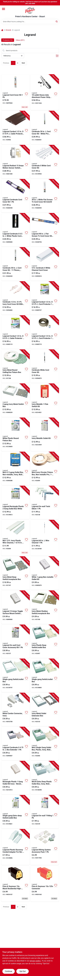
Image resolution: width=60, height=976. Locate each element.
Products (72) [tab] (7, 40)
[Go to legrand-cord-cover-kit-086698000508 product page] (15, 92)
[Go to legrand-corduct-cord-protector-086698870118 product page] (44, 332)
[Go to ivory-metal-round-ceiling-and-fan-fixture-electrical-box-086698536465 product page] (15, 366)
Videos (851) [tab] (20, 40)
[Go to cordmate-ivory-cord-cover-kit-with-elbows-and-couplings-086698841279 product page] (15, 298)
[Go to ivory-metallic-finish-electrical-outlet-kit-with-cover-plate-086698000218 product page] (44, 434)
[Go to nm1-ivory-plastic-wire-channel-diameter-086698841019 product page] (15, 538)
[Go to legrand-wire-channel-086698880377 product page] (44, 538)
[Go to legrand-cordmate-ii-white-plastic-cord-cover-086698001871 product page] (15, 230)
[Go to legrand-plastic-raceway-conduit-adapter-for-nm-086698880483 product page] (15, 847)
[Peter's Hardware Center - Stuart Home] (30, 10)
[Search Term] (30, 21)
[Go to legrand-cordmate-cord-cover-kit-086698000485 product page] (15, 196)
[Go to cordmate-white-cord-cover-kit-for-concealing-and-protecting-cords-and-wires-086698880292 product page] (44, 366)
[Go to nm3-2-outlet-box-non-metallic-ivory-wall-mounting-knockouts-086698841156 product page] (15, 468)
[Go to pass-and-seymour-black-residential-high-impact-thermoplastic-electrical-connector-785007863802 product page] (15, 884)
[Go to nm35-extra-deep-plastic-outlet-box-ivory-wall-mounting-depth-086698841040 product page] (44, 777)
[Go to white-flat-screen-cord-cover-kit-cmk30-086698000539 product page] (44, 196)
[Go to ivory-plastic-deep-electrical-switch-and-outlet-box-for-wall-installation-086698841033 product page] (44, 641)
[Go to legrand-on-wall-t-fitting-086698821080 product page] (44, 812)
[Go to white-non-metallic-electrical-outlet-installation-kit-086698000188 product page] (44, 573)
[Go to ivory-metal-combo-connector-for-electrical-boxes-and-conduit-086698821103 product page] (15, 709)
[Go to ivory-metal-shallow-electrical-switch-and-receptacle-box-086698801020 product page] (44, 607)
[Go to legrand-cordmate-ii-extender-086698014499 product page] (15, 743)
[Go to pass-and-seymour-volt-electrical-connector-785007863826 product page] (44, 884)
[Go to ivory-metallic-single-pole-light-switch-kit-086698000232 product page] (44, 400)
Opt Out (22, 971)
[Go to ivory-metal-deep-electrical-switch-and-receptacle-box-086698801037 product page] (15, 573)
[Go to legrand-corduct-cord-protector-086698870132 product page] (44, 298)
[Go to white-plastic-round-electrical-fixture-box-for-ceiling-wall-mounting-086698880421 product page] (15, 434)
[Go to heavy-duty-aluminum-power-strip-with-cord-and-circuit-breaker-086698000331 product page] (44, 92)
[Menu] (3, 8)
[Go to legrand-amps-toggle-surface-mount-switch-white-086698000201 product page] (15, 607)
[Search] (56, 21)
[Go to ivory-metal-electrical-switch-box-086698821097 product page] (15, 400)
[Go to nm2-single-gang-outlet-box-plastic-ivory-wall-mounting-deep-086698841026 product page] (44, 743)
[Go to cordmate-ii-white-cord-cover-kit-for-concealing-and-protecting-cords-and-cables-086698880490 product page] (44, 161)
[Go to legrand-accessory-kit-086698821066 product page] (15, 641)
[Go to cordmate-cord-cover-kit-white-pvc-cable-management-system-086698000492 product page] (44, 127)
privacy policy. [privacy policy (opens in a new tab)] (35, 961)
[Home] (2, 30)
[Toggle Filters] (57, 55)
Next (23, 63)
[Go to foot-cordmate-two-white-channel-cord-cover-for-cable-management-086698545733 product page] (44, 264)
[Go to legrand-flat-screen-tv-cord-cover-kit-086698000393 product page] (44, 230)
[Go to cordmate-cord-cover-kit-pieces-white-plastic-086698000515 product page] (15, 264)
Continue (8, 971)
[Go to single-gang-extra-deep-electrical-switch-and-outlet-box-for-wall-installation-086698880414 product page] (15, 812)
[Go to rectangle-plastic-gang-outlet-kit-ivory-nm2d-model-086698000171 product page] (15, 777)
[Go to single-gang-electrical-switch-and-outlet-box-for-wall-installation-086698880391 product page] (44, 675)
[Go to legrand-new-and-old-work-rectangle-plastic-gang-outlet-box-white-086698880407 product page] (15, 502)
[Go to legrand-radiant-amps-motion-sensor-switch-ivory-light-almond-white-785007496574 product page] (15, 161)
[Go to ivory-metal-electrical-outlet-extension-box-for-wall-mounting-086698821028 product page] (44, 709)
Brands (8, 30)
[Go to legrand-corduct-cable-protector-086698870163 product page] (15, 127)
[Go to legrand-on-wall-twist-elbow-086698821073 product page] (44, 502)
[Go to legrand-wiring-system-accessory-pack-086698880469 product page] (44, 847)
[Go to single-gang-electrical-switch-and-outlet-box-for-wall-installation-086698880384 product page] (15, 675)
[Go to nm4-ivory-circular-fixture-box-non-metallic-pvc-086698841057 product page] (44, 468)
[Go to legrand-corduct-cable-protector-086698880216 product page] (15, 332)
